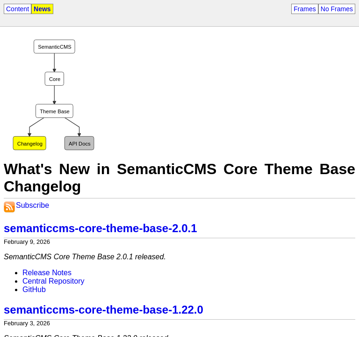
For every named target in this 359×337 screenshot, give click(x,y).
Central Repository (53, 281)
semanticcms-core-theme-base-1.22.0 (103, 309)
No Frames (337, 9)
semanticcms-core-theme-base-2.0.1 (100, 228)
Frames (305, 9)
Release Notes (47, 273)
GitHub (34, 289)
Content (17, 9)
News (42, 9)
